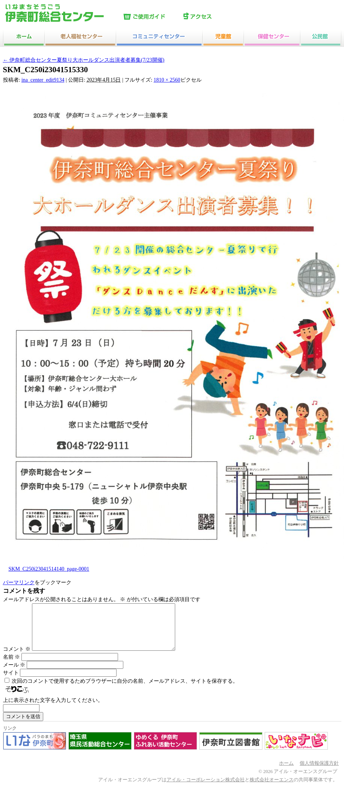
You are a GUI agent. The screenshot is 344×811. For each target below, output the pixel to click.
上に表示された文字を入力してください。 (53, 709)
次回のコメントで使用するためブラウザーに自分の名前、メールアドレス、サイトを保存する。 (125, 690)
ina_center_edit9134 (42, 80)
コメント (17, 658)
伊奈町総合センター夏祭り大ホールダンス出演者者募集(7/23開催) (84, 60)
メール (14, 674)
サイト (11, 682)
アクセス (211, 17)
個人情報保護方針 (319, 772)
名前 (11, 666)
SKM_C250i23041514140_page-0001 (49, 569)
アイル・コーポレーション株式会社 (206, 788)
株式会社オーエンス (272, 788)
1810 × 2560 (167, 80)
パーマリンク (19, 582)
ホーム (286, 772)
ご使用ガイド (151, 17)
